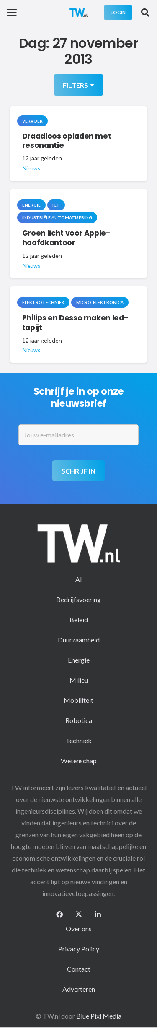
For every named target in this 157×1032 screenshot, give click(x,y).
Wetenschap (79, 761)
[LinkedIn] (98, 914)
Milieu (78, 680)
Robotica (78, 720)
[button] (11, 13)
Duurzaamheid (79, 640)
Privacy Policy (78, 949)
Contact (78, 969)
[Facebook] (59, 914)
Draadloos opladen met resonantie (66, 141)
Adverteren (78, 989)
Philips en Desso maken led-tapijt (75, 323)
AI (78, 579)
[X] (78, 914)
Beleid (78, 619)
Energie (79, 660)
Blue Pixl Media (98, 1016)
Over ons (79, 928)
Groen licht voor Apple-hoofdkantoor (66, 238)
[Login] (118, 12)
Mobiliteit (78, 700)
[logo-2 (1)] (78, 12)
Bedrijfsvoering (78, 599)
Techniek (79, 740)
